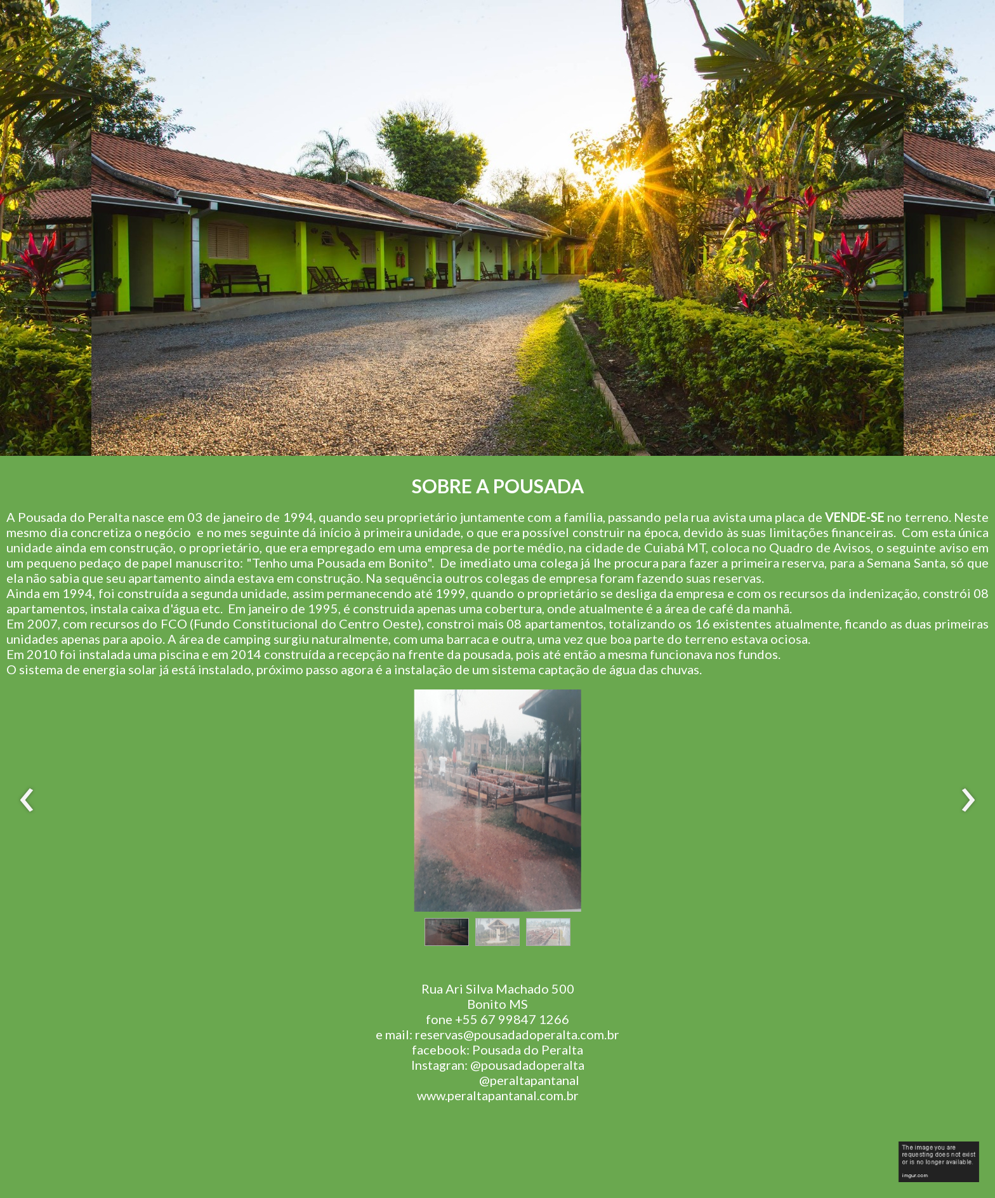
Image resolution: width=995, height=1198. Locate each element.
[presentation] (27, 800)
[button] (447, 932)
